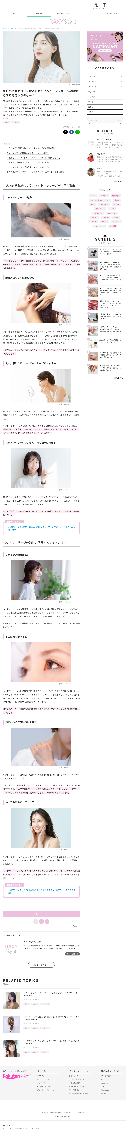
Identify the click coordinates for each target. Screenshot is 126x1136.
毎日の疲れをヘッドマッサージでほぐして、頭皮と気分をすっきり (35, 172)
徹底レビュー (100, 209)
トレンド (116, 204)
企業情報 (45, 1112)
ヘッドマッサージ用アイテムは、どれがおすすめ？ (29, 162)
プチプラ (94, 217)
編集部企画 (116, 196)
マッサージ (15, 122)
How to (6, 122)
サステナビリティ (36, 1128)
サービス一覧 (7, 1128)
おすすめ (35, 1004)
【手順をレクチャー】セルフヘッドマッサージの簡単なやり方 (33, 157)
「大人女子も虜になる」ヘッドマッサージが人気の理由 (31, 148)
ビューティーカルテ (44, 1086)
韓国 (92, 204)
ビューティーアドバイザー (46, 1090)
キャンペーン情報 (63, 13)
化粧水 (116, 217)
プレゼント (45, 1052)
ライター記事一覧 (72, 954)
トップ (14, 13)
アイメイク (92, 87)
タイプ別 (113, 226)
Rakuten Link (105, 1090)
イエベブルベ (112, 213)
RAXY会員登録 (106, 1076)
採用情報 (81, 1112)
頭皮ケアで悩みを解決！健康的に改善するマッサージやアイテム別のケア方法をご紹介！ (41, 528)
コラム (90, 107)
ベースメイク (93, 81)
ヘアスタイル (45, 1004)
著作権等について (70, 1112)
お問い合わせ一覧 (21, 1128)
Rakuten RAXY (13, 5)
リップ (112, 209)
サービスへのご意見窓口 (77, 1086)
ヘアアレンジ (45, 1028)
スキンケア (92, 76)
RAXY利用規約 (74, 1090)
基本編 (117, 200)
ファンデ (104, 222)
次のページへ (41, 913)
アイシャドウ (103, 204)
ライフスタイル (99, 226)
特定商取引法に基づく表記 (78, 1093)
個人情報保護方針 (56, 1112)
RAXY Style (38, 13)
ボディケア (92, 92)
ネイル (90, 102)
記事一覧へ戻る (41, 964)
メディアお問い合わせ (77, 1079)
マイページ (41, 1083)
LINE (102, 1086)
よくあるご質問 (111, 13)
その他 (90, 112)
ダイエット (116, 222)
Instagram (104, 1083)
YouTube (104, 1093)
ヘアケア (11, 119)
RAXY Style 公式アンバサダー (100, 200)
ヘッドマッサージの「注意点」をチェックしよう (28, 167)
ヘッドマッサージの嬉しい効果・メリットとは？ (28, 152)
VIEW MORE (118, 181)
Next (75, 926)
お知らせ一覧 (73, 1076)
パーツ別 (106, 217)
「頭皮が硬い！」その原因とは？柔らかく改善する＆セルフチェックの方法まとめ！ (41, 891)
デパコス (93, 222)
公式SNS (86, 13)
